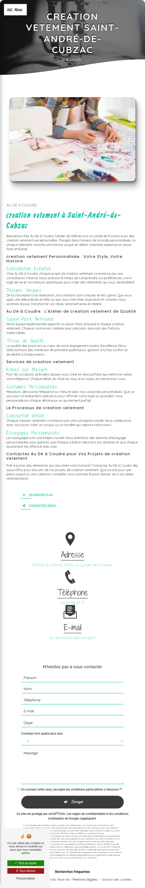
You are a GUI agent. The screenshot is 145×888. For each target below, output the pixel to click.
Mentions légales (85, 879)
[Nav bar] (15, 9)
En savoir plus (36, 495)
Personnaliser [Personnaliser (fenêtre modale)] (25, 878)
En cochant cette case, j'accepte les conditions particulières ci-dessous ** (71, 784)
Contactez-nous (38, 506)
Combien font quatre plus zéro (42, 728)
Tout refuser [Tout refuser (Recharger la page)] (26, 871)
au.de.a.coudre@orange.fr (72, 632)
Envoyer (77, 796)
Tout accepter (26, 863)
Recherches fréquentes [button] (72, 872)
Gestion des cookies (117, 879)
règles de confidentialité (88, 808)
